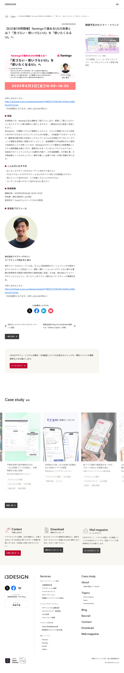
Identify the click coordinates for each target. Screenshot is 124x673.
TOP (6, 16)
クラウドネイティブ (90, 481)
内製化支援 (11, 488)
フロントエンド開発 (14, 483)
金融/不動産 (22, 488)
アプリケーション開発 (15, 479)
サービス (59, 481)
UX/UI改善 (27, 483)
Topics (13, 16)
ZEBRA (86, 485)
